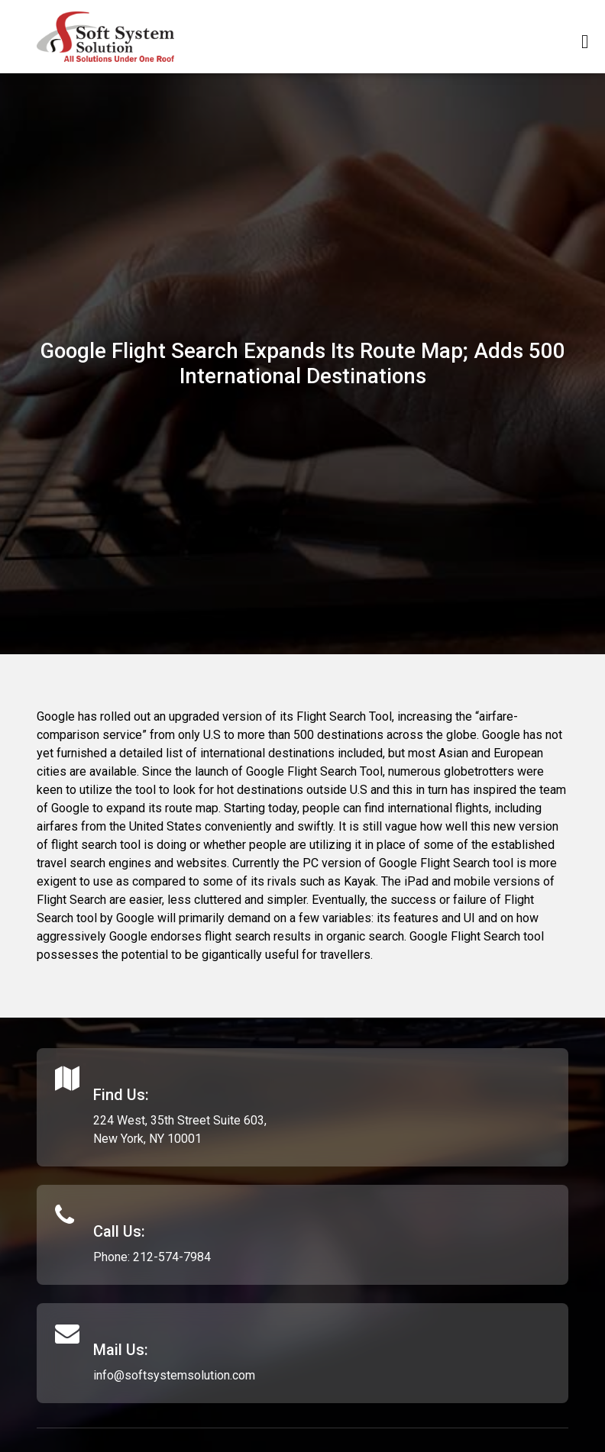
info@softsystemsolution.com (174, 1375)
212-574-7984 (172, 1257)
